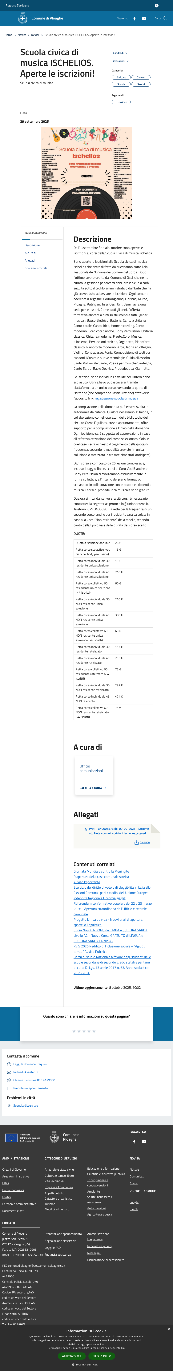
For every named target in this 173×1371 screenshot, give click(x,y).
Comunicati (137, 1176)
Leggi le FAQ (53, 1247)
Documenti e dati (13, 1210)
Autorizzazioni (96, 1208)
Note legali (94, 1253)
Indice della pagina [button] (36, 233)
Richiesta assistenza (58, 1254)
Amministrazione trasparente (98, 1236)
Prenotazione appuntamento (63, 1234)
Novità (22, 34)
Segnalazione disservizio (60, 1240)
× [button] (168, 1329)
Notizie (134, 1169)
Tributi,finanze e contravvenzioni (97, 1183)
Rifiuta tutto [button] (102, 1355)
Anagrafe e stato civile (59, 1169)
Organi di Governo (14, 1169)
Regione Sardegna (17, 5)
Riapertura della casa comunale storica (101, 876)
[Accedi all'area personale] (156, 5)
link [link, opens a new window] (123, 1348)
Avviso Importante (87, 882)
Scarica (142, 842)
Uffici (5, 1183)
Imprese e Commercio (59, 1187)
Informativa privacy (99, 1246)
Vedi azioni (121, 61)
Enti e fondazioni (13, 1190)
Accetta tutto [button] (71, 1356)
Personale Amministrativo (19, 1204)
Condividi (121, 53)
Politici (6, 1197)
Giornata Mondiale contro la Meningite (101, 871)
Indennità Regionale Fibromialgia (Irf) (100, 898)
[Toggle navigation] (7, 18)
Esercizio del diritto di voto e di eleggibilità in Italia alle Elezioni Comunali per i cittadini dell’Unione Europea (112, 890)
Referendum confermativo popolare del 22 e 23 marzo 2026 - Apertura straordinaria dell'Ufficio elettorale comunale (113, 909)
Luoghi (134, 1202)
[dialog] (86, 1348)
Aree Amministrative (15, 1176)
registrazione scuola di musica (116, 398)
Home (8, 34)
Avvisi (35, 34)
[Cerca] (165, 18)
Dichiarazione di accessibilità (105, 1260)
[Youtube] (142, 18)
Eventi (134, 1209)
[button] (86, 1364)
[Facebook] (133, 18)
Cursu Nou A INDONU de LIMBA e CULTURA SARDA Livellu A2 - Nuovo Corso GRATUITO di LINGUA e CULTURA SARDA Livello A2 (110, 935)
